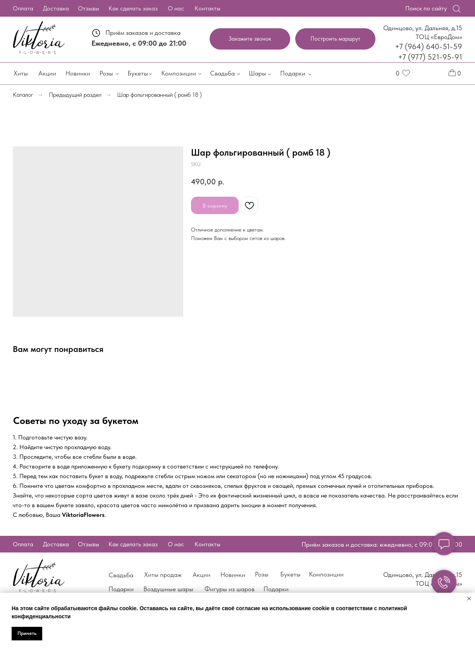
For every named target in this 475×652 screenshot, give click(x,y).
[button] (247, 39)
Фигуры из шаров (227, 589)
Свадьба (219, 73)
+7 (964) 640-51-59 (426, 46)
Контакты (205, 8)
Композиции (175, 73)
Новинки (75, 73)
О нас (173, 8)
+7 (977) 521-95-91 (427, 57)
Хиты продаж (160, 574)
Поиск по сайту (423, 8)
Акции (44, 73)
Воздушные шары (166, 589)
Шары (254, 73)
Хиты (18, 73)
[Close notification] (469, 598)
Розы (103, 73)
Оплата (20, 8)
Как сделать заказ (130, 8)
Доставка (53, 8)
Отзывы (85, 8)
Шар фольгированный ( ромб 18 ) (159, 94)
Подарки (290, 73)
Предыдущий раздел (75, 94)
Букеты (135, 73)
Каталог (23, 94)
